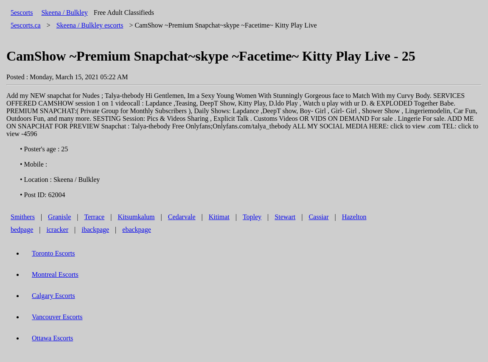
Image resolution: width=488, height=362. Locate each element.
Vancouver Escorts (57, 316)
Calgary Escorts (53, 295)
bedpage (22, 229)
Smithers (23, 216)
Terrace (94, 216)
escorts (89, 25)
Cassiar (318, 216)
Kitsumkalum (136, 216)
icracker (58, 229)
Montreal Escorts (55, 274)
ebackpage (136, 229)
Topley (252, 216)
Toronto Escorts (53, 253)
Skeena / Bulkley (64, 12)
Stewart (285, 216)
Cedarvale (182, 216)
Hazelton (354, 216)
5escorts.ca (26, 25)
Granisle (59, 216)
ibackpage (95, 229)
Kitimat (219, 216)
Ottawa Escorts (52, 338)
